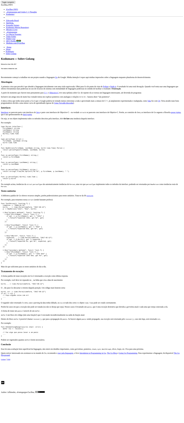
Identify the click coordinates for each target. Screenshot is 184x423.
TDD (8, 387)
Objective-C (54, 93)
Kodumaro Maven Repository (17, 27)
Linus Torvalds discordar (63, 103)
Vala (149, 101)
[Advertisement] (44, 395)
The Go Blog (112, 381)
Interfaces (4, 112)
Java (38, 112)
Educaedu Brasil (12, 20)
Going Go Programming (128, 381)
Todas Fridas (11, 37)
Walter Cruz (10, 39)
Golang (3, 387)
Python (105, 87)
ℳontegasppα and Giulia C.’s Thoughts (21, 12)
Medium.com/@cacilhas (15, 43)
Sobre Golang (11, 54)
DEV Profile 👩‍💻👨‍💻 (13, 41)
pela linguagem (65, 381)
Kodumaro (10, 14)
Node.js (113, 87)
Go (56, 77)
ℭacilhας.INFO (12, 9)
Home (8, 47)
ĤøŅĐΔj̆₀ (10, 23)
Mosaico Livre (11, 30)
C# (159, 101)
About (8, 49)
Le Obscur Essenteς (13, 34)
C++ (46, 93)
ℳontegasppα (11, 32)
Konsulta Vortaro (12, 25)
